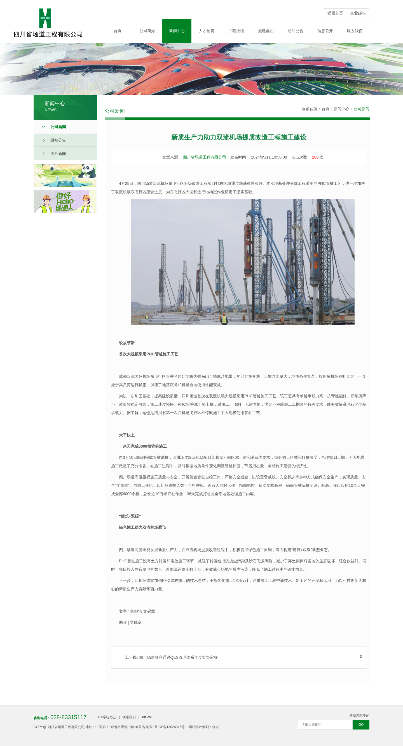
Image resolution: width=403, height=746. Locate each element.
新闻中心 (177, 31)
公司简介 (147, 31)
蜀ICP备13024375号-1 (171, 727)
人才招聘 (206, 31)
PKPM (147, 717)
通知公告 (295, 31)
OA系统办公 (107, 717)
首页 (117, 31)
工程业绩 (236, 31)
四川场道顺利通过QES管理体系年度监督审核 (171, 657)
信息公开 (325, 31)
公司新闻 (361, 109)
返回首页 (335, 13)
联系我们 (355, 31)
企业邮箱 (358, 13)
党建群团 (266, 31)
